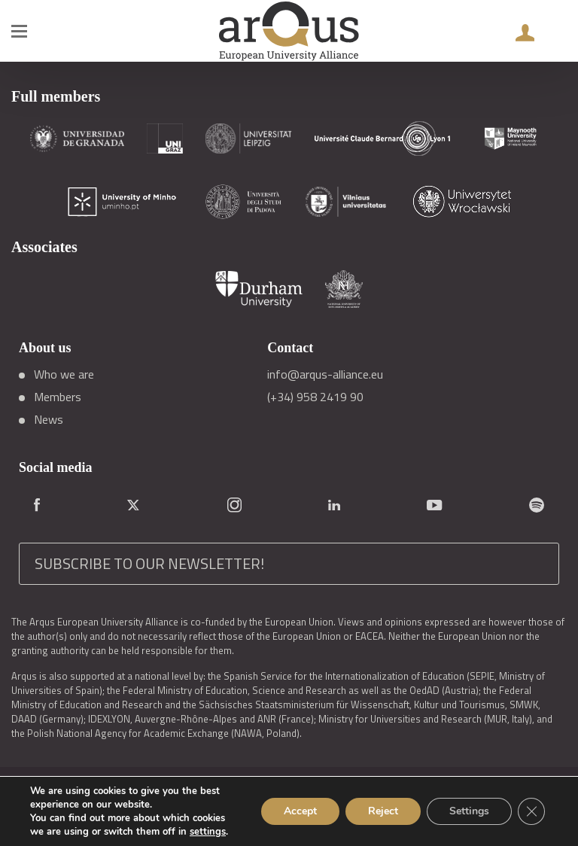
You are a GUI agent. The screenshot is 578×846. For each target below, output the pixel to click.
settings (208, 831)
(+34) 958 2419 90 (315, 397)
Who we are (64, 374)
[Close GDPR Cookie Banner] (531, 811)
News (48, 419)
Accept (300, 811)
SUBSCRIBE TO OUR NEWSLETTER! (149, 563)
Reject (383, 811)
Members (57, 397)
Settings (469, 811)
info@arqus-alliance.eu (325, 374)
